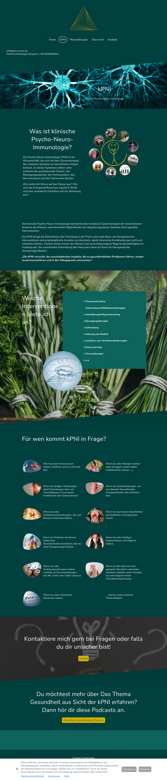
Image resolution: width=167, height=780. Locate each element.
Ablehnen (145, 769)
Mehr (66, 776)
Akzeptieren (129, 769)
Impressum (54, 776)
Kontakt (83, 658)
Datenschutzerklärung (32, 776)
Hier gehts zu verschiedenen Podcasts (83, 720)
